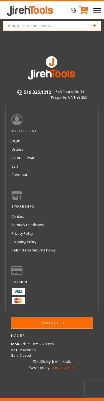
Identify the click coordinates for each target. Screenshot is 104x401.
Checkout (19, 174)
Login (15, 140)
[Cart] (82, 10)
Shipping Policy (23, 241)
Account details (24, 157)
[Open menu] (97, 10)
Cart (14, 166)
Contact (17, 216)
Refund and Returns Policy (33, 250)
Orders (17, 149)
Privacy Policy (22, 233)
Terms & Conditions (27, 224)
